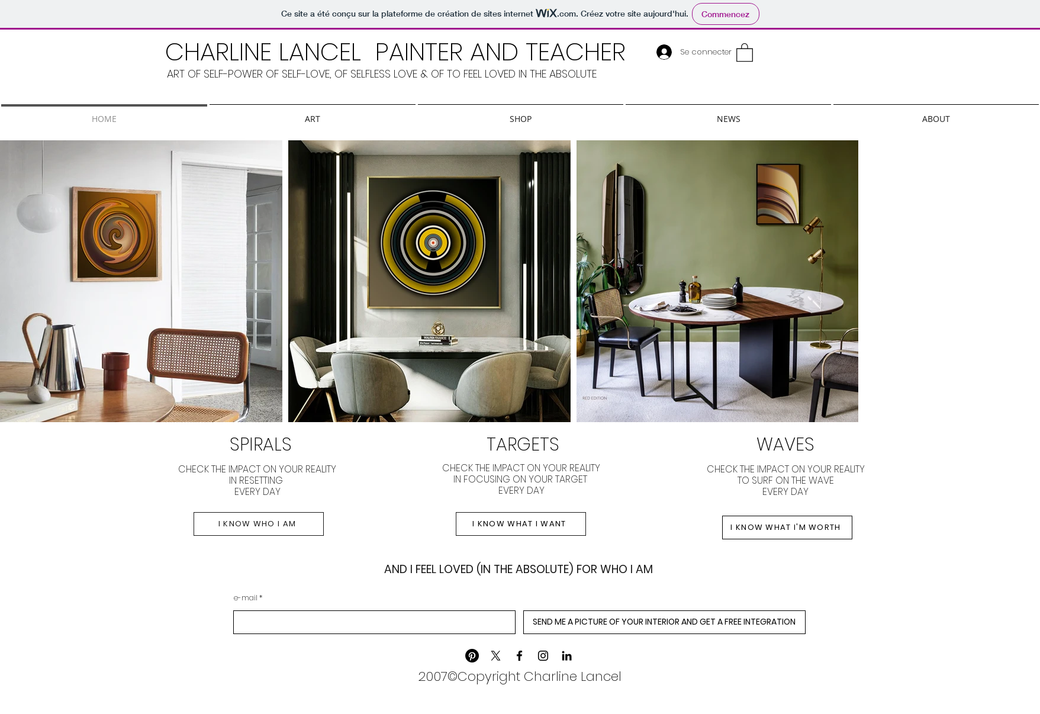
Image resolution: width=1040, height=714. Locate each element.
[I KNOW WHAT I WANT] (521, 524)
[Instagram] (543, 655)
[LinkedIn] (567, 655)
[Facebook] (519, 655)
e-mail (245, 598)
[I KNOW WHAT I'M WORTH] (787, 527)
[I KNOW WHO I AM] (259, 524)
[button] (744, 52)
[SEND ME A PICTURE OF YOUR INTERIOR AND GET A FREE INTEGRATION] (664, 622)
